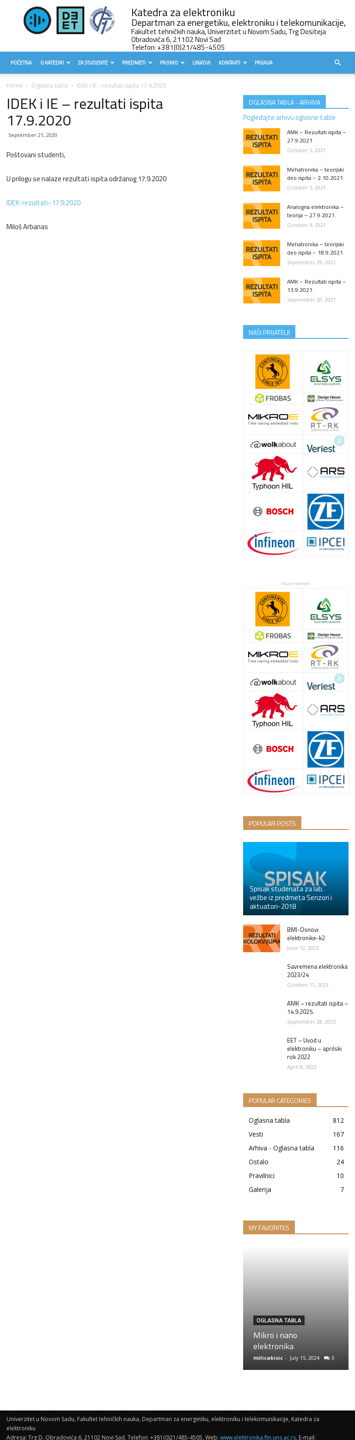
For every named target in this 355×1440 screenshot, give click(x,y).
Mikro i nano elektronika (275, 1340)
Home (14, 85)
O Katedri (55, 62)
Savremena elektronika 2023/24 (317, 970)
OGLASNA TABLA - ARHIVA (284, 102)
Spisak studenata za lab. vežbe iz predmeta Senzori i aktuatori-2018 (291, 897)
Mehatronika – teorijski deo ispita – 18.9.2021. (315, 248)
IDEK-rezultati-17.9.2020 (43, 202)
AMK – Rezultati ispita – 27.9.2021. (316, 136)
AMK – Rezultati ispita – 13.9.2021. (316, 285)
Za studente (96, 62)
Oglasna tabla (49, 85)
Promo (172, 62)
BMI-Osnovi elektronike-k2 (306, 933)
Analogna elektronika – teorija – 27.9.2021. (315, 210)
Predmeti (137, 62)
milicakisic (268, 1357)
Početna (21, 62)
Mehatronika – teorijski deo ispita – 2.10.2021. (315, 173)
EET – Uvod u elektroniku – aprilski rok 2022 (314, 1048)
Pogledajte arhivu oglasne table (289, 117)
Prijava (264, 62)
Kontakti (233, 62)
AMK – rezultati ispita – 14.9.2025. (317, 1007)
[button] (337, 63)
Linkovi (201, 62)
